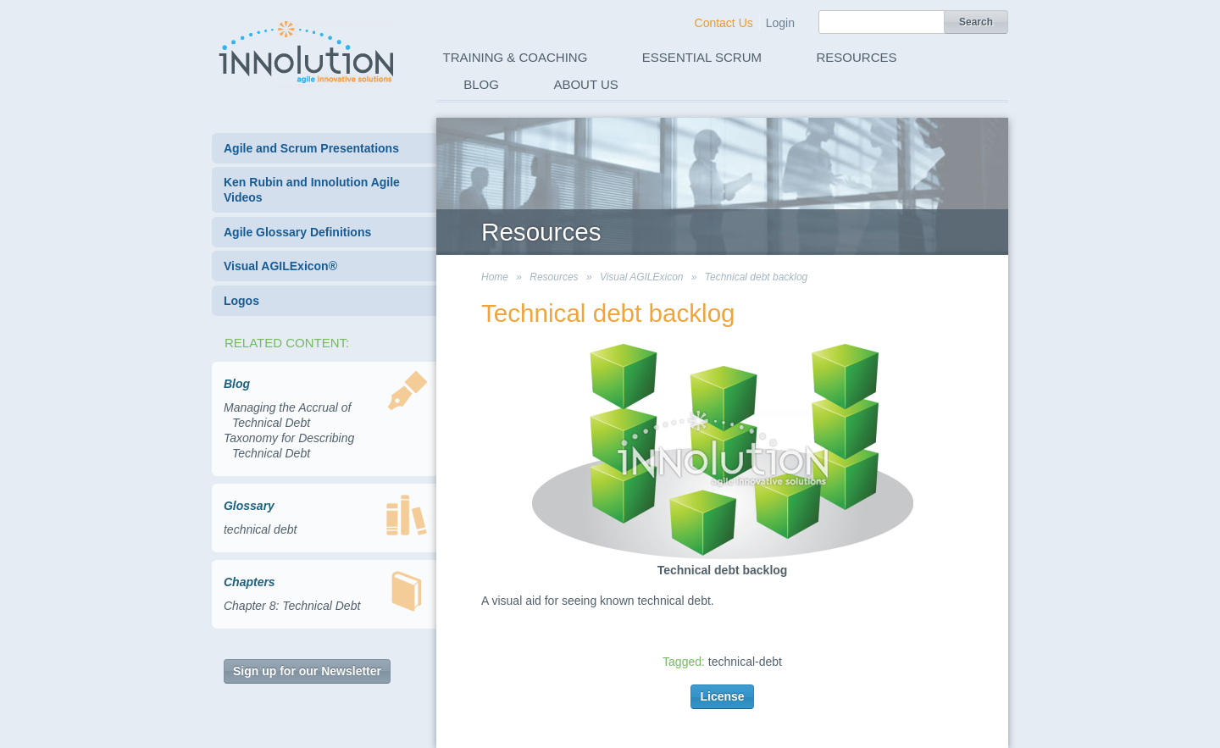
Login (780, 23)
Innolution (307, 51)
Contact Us (724, 23)
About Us (585, 84)
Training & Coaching (515, 57)
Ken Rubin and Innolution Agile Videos (312, 189)
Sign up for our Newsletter (307, 671)
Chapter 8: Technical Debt (292, 605)
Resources (857, 57)
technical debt (260, 529)
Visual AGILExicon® (280, 266)
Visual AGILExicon (642, 277)
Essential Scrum (702, 57)
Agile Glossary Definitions (297, 232)
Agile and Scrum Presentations (311, 148)
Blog (481, 84)
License (722, 696)
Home (494, 277)
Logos (241, 301)
